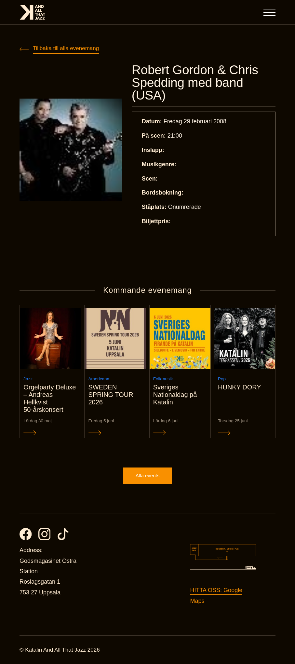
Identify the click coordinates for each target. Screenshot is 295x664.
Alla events (147, 475)
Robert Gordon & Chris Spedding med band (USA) (195, 82)
